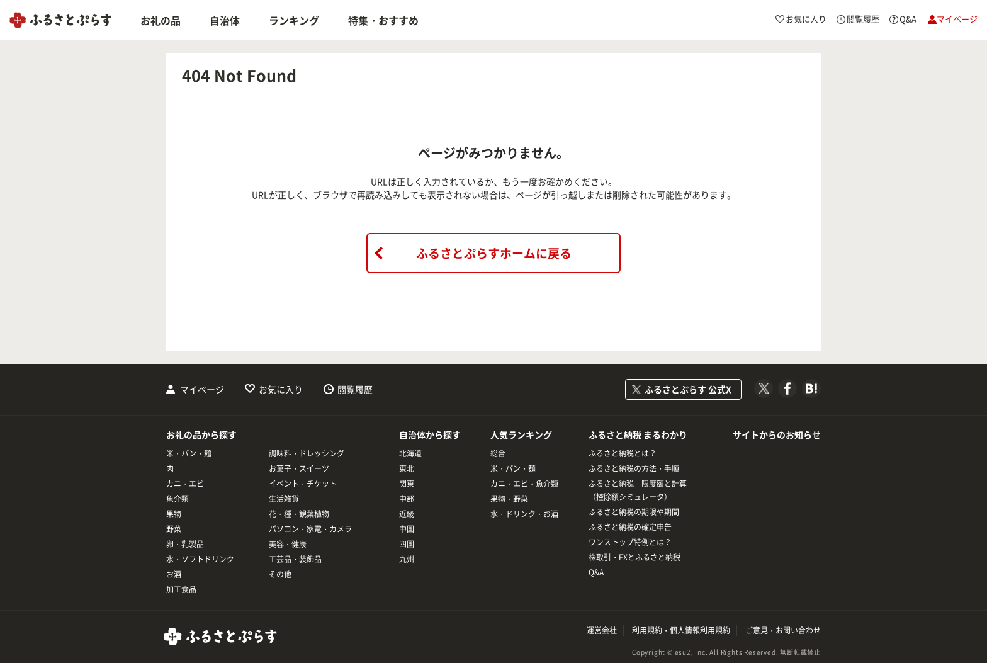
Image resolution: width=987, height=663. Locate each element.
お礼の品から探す (201, 434)
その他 (280, 574)
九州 (406, 559)
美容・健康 (288, 544)
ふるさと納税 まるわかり (638, 434)
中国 (406, 529)
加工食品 (181, 589)
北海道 (410, 453)
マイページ (202, 389)
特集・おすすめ (383, 20)
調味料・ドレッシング (306, 453)
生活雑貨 (284, 498)
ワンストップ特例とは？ (630, 542)
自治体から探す (430, 434)
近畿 (406, 513)
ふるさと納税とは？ (623, 453)
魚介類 (177, 498)
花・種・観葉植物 (299, 513)
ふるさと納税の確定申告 (630, 527)
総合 (497, 453)
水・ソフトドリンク (200, 559)
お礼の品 (160, 20)
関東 (406, 483)
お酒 (173, 574)
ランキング (294, 20)
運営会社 (602, 630)
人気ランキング (521, 434)
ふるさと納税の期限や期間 (634, 512)
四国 (406, 544)
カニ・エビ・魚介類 (524, 483)
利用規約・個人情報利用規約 (681, 630)
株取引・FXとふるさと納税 (634, 557)
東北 (406, 468)
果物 (173, 513)
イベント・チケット (303, 483)
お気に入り (281, 389)
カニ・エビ (185, 483)
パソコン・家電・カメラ (310, 529)
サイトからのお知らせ (777, 434)
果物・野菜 (509, 498)
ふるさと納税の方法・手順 (634, 468)
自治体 (225, 20)
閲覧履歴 (355, 389)
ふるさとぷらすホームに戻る (494, 253)
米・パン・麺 (189, 453)
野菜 (173, 529)
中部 (406, 498)
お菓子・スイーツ (299, 468)
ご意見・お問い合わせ (783, 630)
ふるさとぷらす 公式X (688, 389)
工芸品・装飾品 (295, 559)
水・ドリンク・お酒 (524, 513)
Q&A (596, 572)
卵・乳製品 (185, 544)
